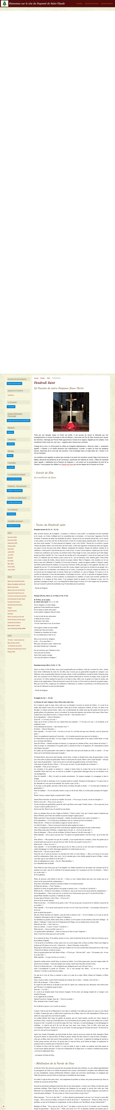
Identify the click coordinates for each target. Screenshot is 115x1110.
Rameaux (10, 613)
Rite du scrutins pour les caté (16, 616)
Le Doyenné (11, 406)
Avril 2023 (10, 561)
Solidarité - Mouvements (15, 490)
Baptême (10, 432)
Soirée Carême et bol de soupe (16, 619)
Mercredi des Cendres (14, 625)
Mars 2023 (11, 564)
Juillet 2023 (11, 552)
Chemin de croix (67, 464)
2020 (48, 378)
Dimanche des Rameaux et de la (17, 649)
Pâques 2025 (11, 651)
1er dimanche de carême (15, 646)
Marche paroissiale (13, 587)
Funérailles (11, 467)
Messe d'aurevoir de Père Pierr (16, 590)
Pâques (10, 608)
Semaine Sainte (12, 611)
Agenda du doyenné (107, 3)
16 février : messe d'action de (16, 640)
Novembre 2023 (12, 537)
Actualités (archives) (13, 525)
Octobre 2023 (11, 546)
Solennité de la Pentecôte (15, 605)
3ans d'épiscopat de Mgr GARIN (16, 628)
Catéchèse (11, 395)
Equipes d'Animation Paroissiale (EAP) (18, 420)
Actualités (79, 3)
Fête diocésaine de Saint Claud (16, 599)
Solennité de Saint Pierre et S (16, 593)
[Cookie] (4, 1106)
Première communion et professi (17, 596)
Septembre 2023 (12, 543)
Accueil (36, 378)
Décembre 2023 (12, 540)
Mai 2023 (10, 558)
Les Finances (11, 514)
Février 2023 (11, 566)
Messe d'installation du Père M (16, 584)
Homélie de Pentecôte (14, 602)
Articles (42, 378)
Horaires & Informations (91, 3)
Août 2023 (11, 549)
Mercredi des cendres (14, 643)
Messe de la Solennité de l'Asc (16, 581)
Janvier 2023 (11, 569)
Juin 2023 (10, 555)
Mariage (10, 455)
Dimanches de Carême (14, 622)
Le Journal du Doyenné (14, 479)
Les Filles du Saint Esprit (14, 502)
